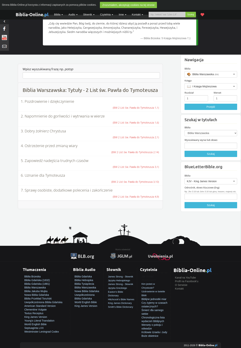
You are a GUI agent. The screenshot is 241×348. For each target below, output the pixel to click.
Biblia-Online (32, 14)
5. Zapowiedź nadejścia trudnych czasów (54, 160)
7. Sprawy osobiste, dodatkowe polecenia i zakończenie (67, 190)
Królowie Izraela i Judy (154, 332)
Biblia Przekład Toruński (38, 298)
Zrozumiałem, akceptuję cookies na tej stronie (128, 4)
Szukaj (190, 14)
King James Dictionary (120, 303)
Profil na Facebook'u (186, 281)
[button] (211, 74)
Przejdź (211, 106)
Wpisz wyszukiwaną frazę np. (48, 69)
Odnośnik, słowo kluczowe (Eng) (202, 187)
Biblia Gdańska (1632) (37, 280)
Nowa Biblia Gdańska (36, 294)
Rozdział (189, 92)
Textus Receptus (33, 313)
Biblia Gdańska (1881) (37, 283)
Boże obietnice (149, 335)
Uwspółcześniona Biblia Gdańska (43, 302)
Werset (217, 92)
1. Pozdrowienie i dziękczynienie (47, 101)
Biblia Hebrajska (84, 280)
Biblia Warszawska (35, 287)
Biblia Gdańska (83, 276)
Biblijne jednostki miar (153, 299)
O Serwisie (181, 284)
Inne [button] (122, 14)
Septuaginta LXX (34, 327)
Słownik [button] (89, 14)
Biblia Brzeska (32, 276)
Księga (188, 80)
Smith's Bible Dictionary (120, 307)
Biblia (58, 14)
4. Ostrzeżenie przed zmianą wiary (49, 145)
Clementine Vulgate (35, 309)
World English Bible (35, 324)
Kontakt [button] (137, 14)
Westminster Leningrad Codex (41, 331)
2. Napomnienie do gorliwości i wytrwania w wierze (63, 116)
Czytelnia (106, 14)
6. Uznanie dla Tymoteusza (43, 175)
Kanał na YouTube (185, 277)
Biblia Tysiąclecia (84, 283)
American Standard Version (40, 305)
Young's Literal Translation (39, 320)
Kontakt (179, 288)
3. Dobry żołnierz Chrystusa (43, 131)
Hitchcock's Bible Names (121, 299)
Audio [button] (73, 14)
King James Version (35, 316)
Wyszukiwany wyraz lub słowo (201, 140)
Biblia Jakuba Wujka (35, 291)
